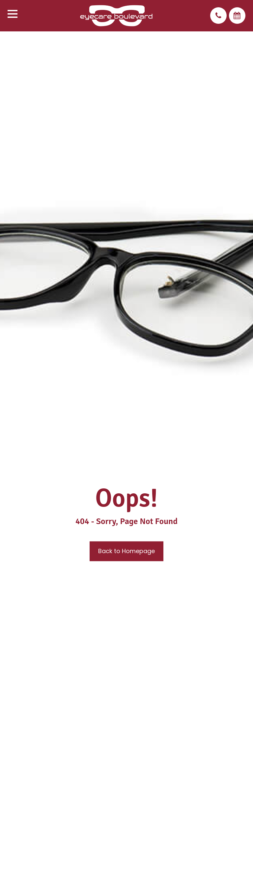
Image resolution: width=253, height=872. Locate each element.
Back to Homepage (126, 551)
